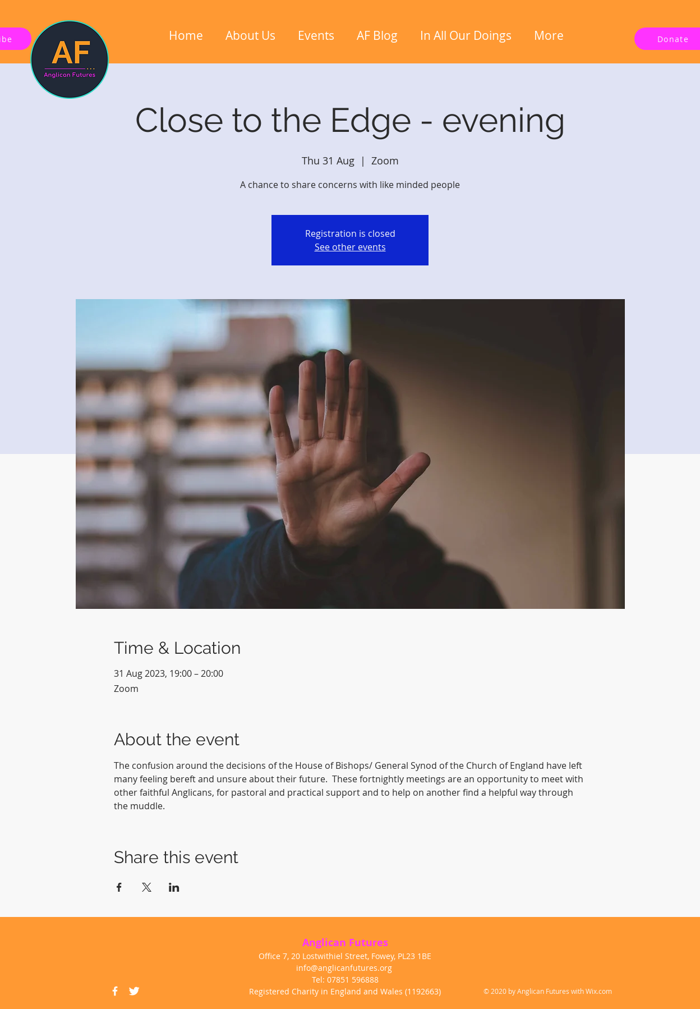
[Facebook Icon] (115, 991)
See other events (350, 247)
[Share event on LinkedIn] (174, 887)
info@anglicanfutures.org (344, 967)
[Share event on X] (146, 887)
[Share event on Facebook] (119, 887)
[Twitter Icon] (134, 991)
